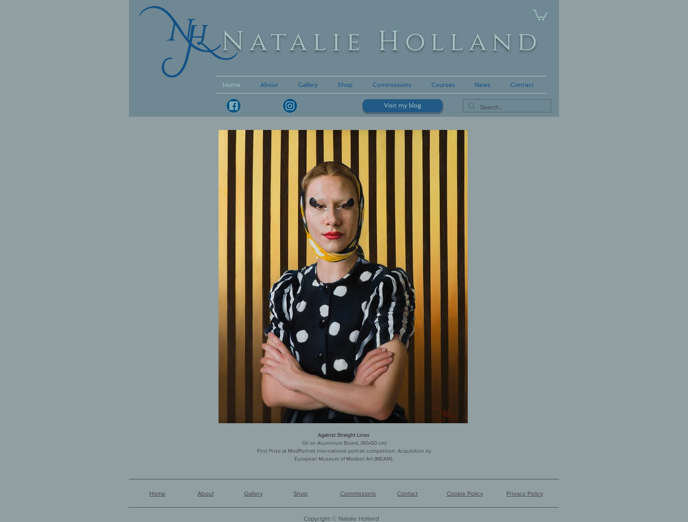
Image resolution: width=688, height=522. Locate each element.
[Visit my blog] (402, 105)
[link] (540, 14)
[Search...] (506, 107)
